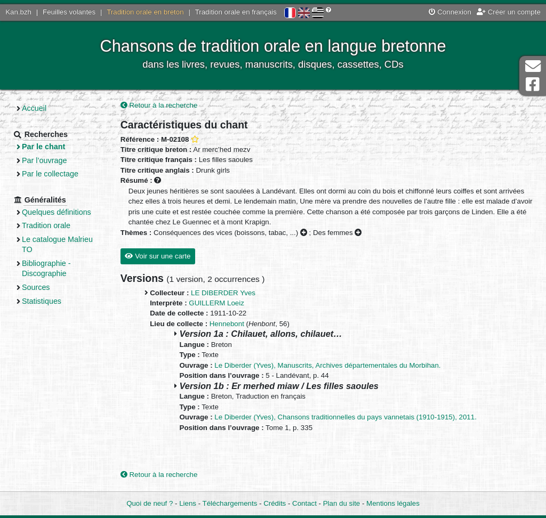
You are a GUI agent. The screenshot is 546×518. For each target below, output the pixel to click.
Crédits (274, 503)
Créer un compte (509, 12)
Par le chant (43, 146)
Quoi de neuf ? (149, 503)
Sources (36, 287)
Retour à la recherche (159, 105)
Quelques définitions (56, 212)
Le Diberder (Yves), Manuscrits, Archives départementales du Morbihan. (327, 365)
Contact (304, 503)
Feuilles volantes (69, 12)
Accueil (34, 108)
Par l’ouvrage (44, 160)
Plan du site (341, 503)
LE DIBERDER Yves (223, 293)
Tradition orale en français (236, 12)
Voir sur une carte (157, 256)
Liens (187, 503)
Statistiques (41, 301)
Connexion (450, 12)
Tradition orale (46, 225)
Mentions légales (393, 503)
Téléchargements (230, 503)
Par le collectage (50, 173)
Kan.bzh (18, 12)
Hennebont (227, 324)
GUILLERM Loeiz (216, 303)
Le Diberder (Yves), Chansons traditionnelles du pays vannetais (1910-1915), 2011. (345, 417)
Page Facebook (533, 84)
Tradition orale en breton (145, 12)
